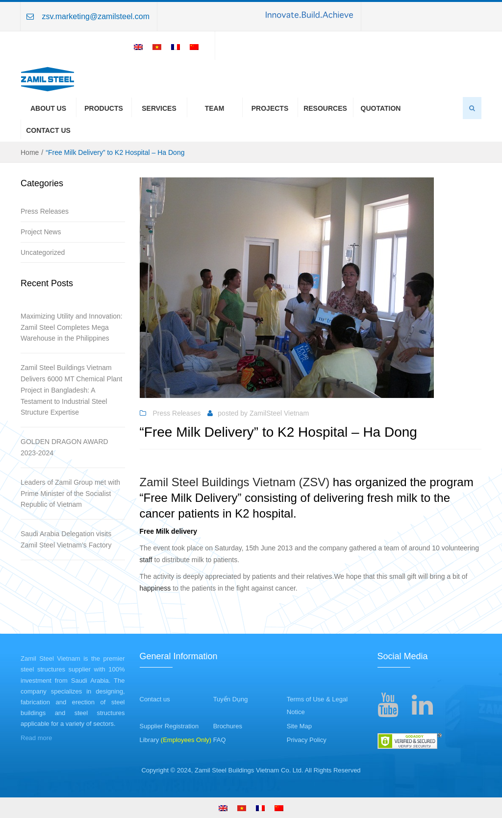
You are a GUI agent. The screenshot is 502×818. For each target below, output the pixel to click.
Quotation (381, 108)
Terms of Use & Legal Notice (317, 705)
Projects (269, 108)
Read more (36, 738)
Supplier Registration (169, 726)
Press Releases (45, 211)
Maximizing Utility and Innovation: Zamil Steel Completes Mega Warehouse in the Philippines (72, 327)
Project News (41, 232)
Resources (325, 108)
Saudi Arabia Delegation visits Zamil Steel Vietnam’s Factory (66, 539)
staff (146, 560)
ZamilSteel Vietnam (279, 413)
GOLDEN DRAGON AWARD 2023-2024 (64, 447)
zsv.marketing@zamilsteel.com (96, 16)
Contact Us (48, 130)
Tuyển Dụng (230, 699)
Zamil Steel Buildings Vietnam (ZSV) (235, 482)
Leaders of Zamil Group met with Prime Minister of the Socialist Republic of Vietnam (70, 493)
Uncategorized (43, 252)
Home (30, 152)
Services (159, 108)
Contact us (155, 699)
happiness (155, 588)
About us (48, 108)
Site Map (299, 726)
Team (215, 108)
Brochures (227, 726)
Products (103, 108)
